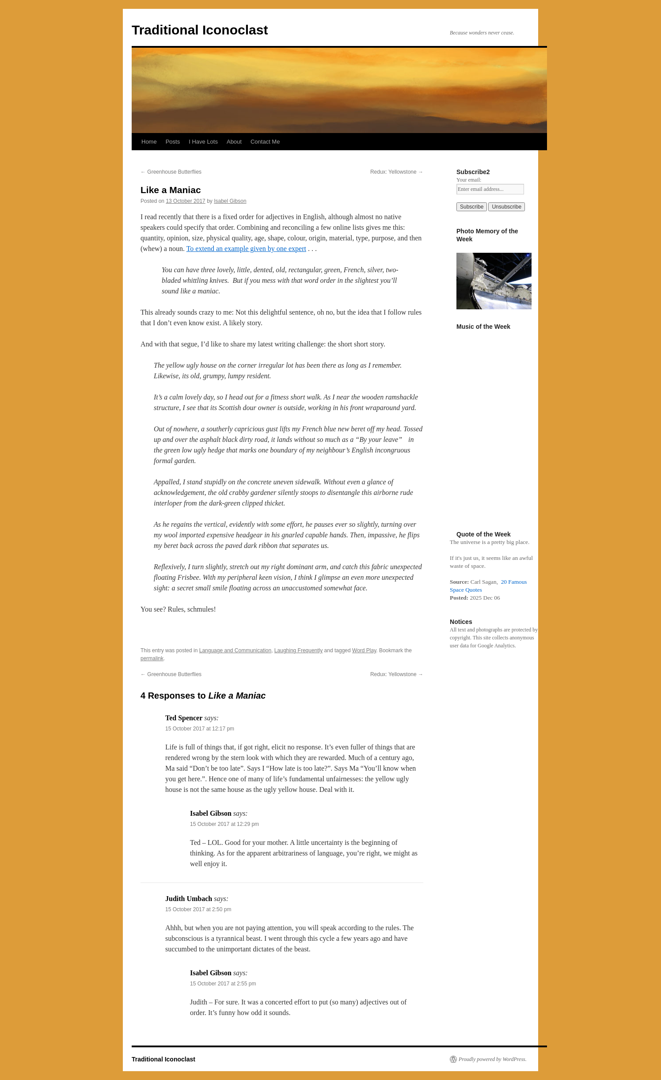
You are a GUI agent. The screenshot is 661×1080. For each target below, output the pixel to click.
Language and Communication (235, 650)
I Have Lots (203, 141)
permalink (152, 658)
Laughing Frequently (298, 650)
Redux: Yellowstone (396, 172)
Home (149, 141)
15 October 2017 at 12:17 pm (199, 729)
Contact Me (265, 141)
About (234, 141)
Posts (173, 141)
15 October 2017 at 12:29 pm (224, 824)
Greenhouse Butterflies (171, 172)
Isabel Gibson (230, 201)
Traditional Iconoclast (200, 30)
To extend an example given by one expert (246, 248)
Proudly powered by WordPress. (493, 1059)
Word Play (364, 650)
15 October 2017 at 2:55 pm (223, 984)
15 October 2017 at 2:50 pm (198, 909)
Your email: (468, 180)
